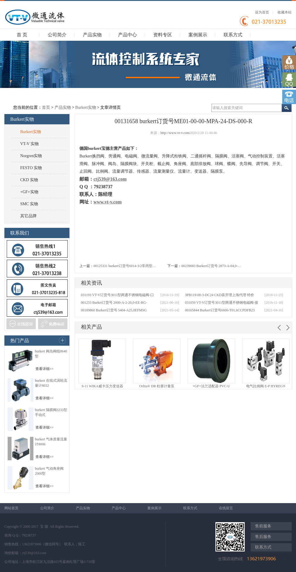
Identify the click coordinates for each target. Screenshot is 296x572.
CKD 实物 (29, 180)
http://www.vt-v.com (175, 133)
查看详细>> (44, 369)
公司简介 (57, 34)
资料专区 (162, 34)
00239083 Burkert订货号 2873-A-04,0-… (211, 266)
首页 (46, 107)
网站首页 (11, 508)
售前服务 (263, 526)
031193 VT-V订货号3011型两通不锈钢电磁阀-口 (117, 295)
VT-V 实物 (29, 144)
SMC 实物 (29, 204)
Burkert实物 (85, 107)
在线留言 (226, 508)
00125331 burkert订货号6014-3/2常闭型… (124, 266)
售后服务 (263, 536)
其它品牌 (28, 216)
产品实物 (92, 34)
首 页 (22, 34)
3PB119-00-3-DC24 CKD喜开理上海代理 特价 (219, 295)
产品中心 (127, 34)
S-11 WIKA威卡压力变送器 (102, 386)
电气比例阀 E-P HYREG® (265, 386)
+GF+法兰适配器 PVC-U (211, 386)
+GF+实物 (29, 192)
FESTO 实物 (31, 168)
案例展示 (197, 34)
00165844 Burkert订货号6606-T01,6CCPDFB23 (220, 310)
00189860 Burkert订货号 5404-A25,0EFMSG (114, 310)
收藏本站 (285, 12)
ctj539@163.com (34, 553)
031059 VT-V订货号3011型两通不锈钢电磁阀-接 (221, 303)
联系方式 (233, 34)
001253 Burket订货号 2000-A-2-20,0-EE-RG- (114, 303)
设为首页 (262, 12)
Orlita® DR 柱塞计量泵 (156, 386)
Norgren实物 (31, 156)
